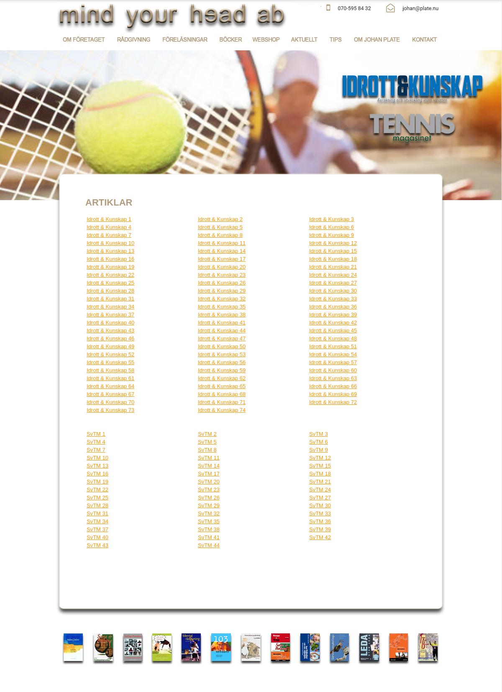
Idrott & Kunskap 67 (110, 394)
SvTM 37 (97, 529)
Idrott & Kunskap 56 (222, 362)
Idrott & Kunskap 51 (333, 346)
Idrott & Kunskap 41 (222, 322)
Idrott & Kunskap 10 (110, 243)
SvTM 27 (320, 497)
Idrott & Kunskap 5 (220, 227)
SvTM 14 (209, 466)
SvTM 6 (318, 442)
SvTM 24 (320, 489)
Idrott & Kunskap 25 (110, 283)
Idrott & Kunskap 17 (222, 259)
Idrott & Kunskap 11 (222, 243)
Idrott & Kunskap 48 (333, 338)
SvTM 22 (97, 489)
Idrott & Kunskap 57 (333, 362)
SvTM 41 (209, 537)
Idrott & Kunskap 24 (333, 275)
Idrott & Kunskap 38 (222, 314)
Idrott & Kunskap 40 (110, 322)
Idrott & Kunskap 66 (333, 386)
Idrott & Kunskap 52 (110, 354)
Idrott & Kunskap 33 (333, 299)
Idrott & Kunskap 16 (110, 259)
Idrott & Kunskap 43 (110, 330)
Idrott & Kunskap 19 (110, 267)
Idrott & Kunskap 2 (220, 219)
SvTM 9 (318, 450)
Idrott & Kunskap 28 (110, 291)
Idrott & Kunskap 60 (333, 370)
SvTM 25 (97, 497)
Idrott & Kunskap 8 (220, 235)
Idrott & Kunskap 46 (110, 338)
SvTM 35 (209, 521)
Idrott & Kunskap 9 (331, 235)
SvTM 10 (97, 458)
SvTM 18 (320, 474)
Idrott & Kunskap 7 (109, 235)
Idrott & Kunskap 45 (333, 330)
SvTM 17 (209, 474)
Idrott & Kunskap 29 (222, 291)
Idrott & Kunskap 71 (222, 402)
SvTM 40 (97, 537)
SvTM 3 (318, 434)
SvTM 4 (96, 442)
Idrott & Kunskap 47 (222, 338)
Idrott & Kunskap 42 (333, 322)
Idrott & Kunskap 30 (333, 291)
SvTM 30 (320, 505)
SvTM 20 (209, 481)
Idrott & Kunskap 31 (110, 299)
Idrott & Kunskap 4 (109, 227)
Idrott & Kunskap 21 (333, 267)
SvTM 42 (320, 537)
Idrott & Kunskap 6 (331, 227)
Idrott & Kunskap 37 (110, 314)
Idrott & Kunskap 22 (110, 275)
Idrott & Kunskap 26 (222, 283)
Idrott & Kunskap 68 (222, 394)
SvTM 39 (320, 529)
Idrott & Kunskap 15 (333, 251)
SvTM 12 (320, 458)
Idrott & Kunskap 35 (222, 307)
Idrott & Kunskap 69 (333, 394)
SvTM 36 (320, 521)
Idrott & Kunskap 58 (110, 370)
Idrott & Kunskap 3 (331, 219)
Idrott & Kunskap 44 (222, 330)
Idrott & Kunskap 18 (333, 259)
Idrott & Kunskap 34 (110, 307)
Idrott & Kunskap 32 (222, 299)
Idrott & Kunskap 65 (222, 386)
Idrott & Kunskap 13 (110, 251)
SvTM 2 (207, 434)
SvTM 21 (320, 481)
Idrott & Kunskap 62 (222, 378)
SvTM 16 (97, 474)
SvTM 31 (97, 513)
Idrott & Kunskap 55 (110, 362)
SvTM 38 (209, 529)
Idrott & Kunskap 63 (333, 378)
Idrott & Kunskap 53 (222, 354)
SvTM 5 (207, 442)
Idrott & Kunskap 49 (110, 346)
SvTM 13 (97, 466)
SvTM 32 (209, 513)
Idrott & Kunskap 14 (222, 251)
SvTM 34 (97, 521)
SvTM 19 (97, 481)
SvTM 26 (209, 497)
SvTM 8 (207, 450)
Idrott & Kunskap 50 (222, 346)
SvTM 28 (97, 505)
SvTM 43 (97, 545)
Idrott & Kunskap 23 (222, 275)
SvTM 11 (209, 458)
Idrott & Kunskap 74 (222, 410)
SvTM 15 (320, 466)
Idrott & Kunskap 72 (333, 402)
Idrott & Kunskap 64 (110, 386)
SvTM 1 (96, 434)
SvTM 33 (320, 513)
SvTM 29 (209, 505)
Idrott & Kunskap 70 (110, 402)
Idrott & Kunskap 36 (333, 307)
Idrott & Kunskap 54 (333, 354)
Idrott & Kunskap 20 (222, 267)
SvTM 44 (209, 545)
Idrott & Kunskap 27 (333, 283)
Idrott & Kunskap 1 (109, 219)
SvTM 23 (209, 489)
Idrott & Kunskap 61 (110, 378)
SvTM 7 (96, 450)
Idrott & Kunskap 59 (222, 370)
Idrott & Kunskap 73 (110, 410)
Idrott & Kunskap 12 (333, 243)
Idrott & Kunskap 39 (333, 314)
